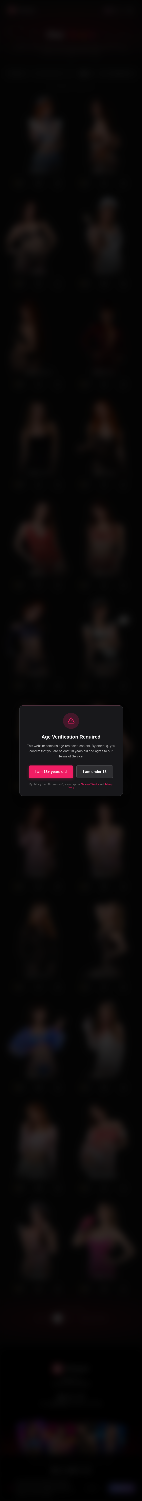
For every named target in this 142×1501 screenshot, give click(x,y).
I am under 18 (94, 772)
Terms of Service (90, 784)
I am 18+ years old (51, 772)
